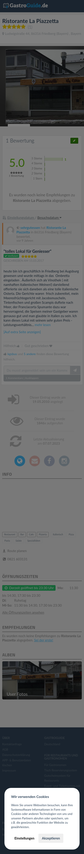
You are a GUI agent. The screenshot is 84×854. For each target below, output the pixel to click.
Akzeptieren (51, 838)
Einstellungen (24, 838)
